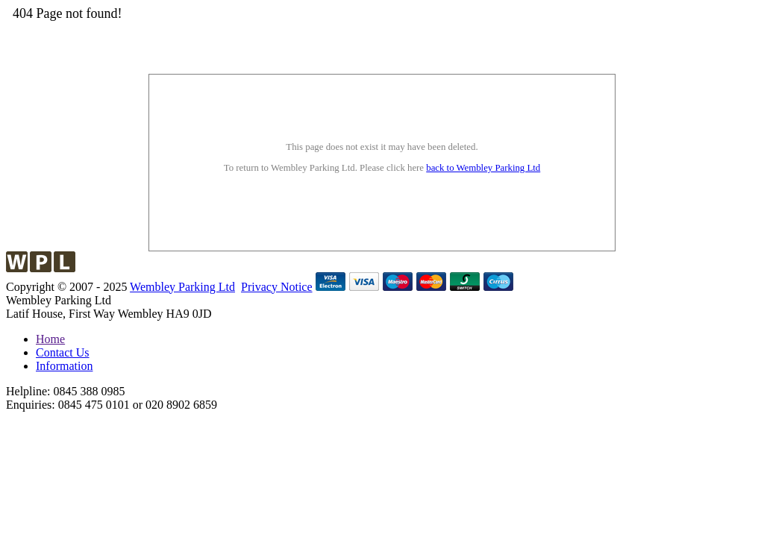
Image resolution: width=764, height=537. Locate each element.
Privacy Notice (277, 286)
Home (50, 339)
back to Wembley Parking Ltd (483, 168)
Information (64, 365)
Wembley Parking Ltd (182, 286)
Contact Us (63, 352)
